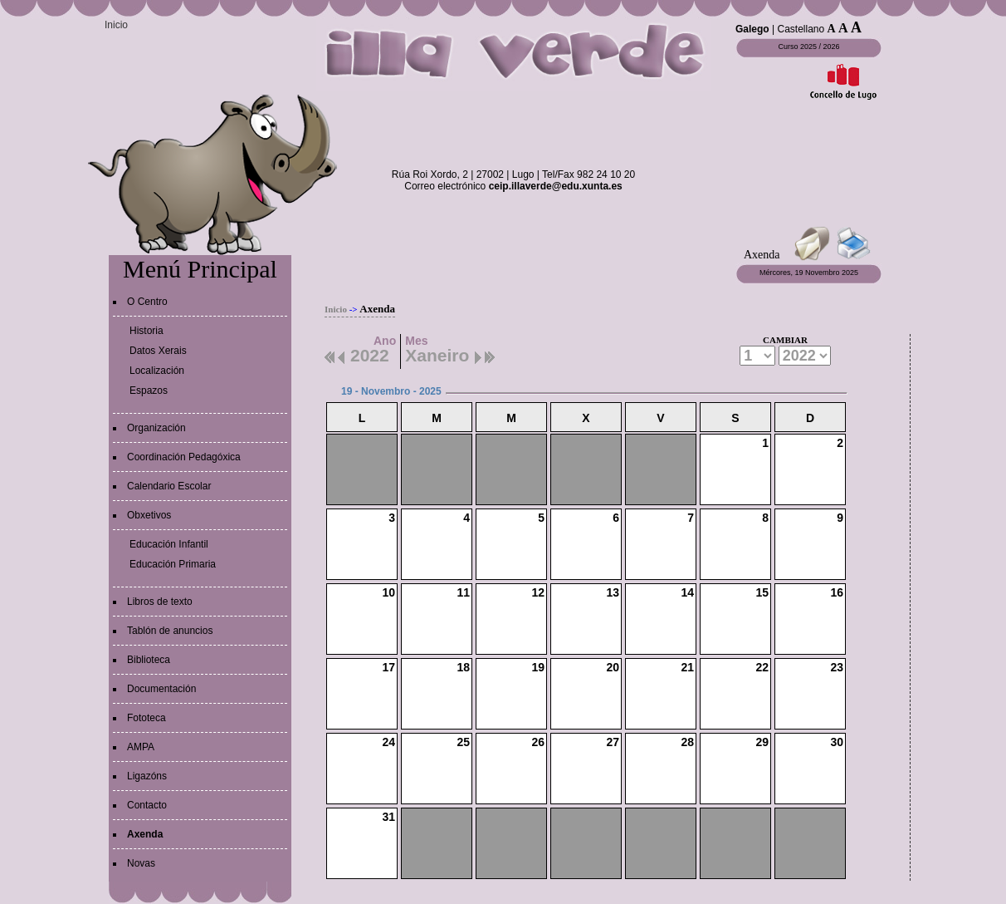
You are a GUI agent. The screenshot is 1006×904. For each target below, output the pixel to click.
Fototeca (146, 718)
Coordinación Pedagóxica (184, 457)
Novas (141, 863)
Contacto (147, 805)
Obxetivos (149, 515)
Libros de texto (160, 601)
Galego (752, 29)
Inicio (116, 25)
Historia (146, 331)
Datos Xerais (158, 350)
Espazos (148, 390)
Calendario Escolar (169, 486)
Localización (156, 370)
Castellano (800, 29)
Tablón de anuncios (169, 630)
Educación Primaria (172, 564)
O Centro (147, 301)
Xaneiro (437, 353)
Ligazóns (147, 776)
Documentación (161, 689)
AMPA (140, 747)
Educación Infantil (168, 544)
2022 (369, 353)
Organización (156, 428)
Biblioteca (148, 660)
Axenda (145, 834)
